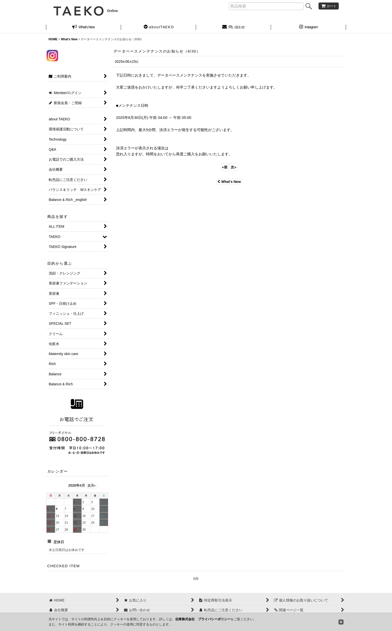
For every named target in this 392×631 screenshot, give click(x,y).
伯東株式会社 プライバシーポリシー (202, 619)
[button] (158, 27)
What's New (229, 182)
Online (86, 11)
